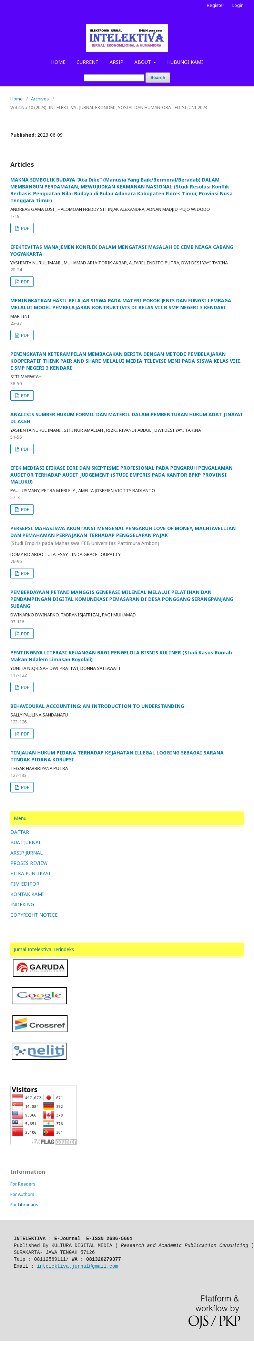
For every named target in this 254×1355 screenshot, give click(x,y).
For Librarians (24, 1204)
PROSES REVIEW (29, 863)
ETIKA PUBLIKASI (30, 873)
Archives (40, 99)
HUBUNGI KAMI (185, 62)
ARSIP (116, 62)
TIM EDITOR (24, 883)
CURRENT (88, 62)
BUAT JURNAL (25, 842)
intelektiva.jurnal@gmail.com (77, 1266)
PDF (24, 228)
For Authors (22, 1194)
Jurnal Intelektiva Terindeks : (45, 949)
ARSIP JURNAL (26, 852)
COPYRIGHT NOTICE (34, 915)
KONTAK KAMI (27, 894)
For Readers (22, 1184)
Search (157, 77)
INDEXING (22, 904)
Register (215, 5)
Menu (20, 818)
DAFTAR (19, 832)
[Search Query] (114, 77)
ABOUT (143, 62)
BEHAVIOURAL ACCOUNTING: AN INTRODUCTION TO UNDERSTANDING (97, 706)
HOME (58, 62)
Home (16, 99)
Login (238, 5)
